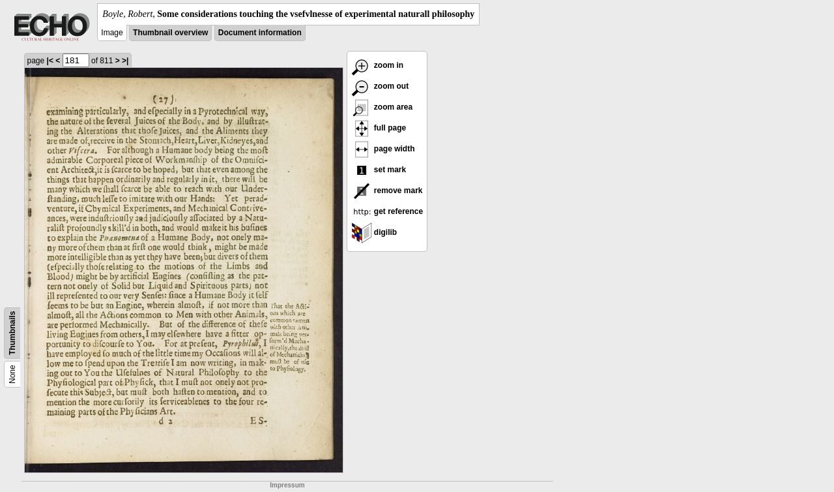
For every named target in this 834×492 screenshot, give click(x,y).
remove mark (387, 190)
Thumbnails (12, 333)
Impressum (287, 485)
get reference (387, 211)
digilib (374, 232)
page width (383, 148)
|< (50, 60)
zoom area (382, 107)
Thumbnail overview (170, 32)
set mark (379, 169)
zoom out (380, 86)
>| (125, 60)
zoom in (377, 65)
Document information (260, 32)
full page (379, 127)
